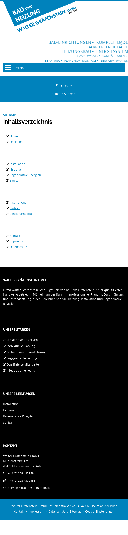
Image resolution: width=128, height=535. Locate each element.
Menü (19, 68)
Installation (17, 164)
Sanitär (15, 180)
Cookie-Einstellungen (99, 511)
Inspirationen (19, 202)
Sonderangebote (21, 214)
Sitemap (75, 511)
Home (55, 94)
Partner (15, 208)
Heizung (15, 169)
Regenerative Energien (25, 175)
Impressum (17, 241)
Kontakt (15, 236)
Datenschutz (18, 247)
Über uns (16, 142)
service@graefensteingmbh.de (29, 488)
